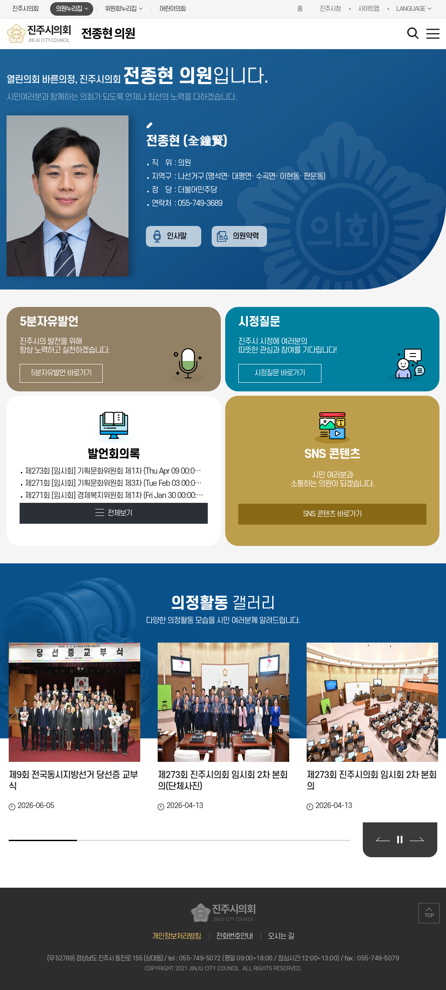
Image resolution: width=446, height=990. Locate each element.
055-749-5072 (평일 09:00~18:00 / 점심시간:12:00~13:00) (259, 958)
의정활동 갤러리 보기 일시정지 (399, 839)
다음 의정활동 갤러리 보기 (417, 839)
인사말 (177, 236)
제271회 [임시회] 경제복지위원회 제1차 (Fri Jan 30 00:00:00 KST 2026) (114, 496)
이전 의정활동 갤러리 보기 (383, 839)
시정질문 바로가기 (279, 373)
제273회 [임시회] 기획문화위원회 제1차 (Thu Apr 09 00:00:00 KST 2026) (114, 471)
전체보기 (120, 513)
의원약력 (248, 236)
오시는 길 (281, 936)
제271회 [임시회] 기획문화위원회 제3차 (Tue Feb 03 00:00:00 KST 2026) (114, 483)
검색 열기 (414, 35)
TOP (429, 916)
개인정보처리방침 (176, 936)
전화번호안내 (234, 936)
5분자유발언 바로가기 (61, 373)
